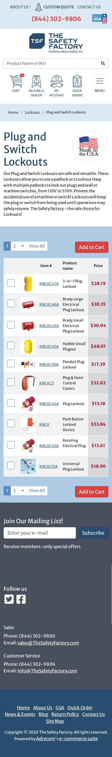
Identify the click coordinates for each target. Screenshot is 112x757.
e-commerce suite (78, 738)
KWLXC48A (49, 304)
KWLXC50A (49, 364)
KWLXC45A (49, 346)
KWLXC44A (49, 403)
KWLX (44, 424)
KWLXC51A (48, 466)
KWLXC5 (46, 383)
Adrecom (45, 738)
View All (37, 246)
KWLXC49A (49, 325)
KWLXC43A (49, 445)
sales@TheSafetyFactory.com (48, 643)
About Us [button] (19, 7)
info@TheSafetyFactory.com (47, 671)
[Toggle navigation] (99, 81)
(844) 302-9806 (56, 19)
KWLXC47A (49, 283)
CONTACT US (89, 7)
